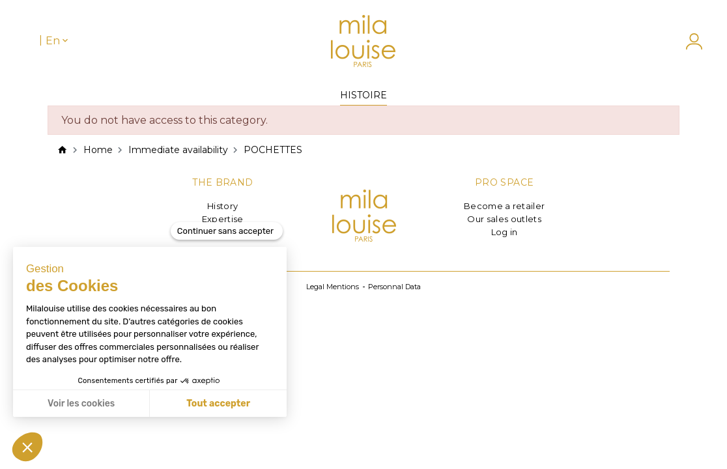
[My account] (687, 41)
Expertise (223, 219)
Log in (504, 232)
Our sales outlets (504, 219)
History (222, 206)
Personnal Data (394, 286)
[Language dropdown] (58, 41)
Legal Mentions (332, 286)
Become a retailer (504, 206)
